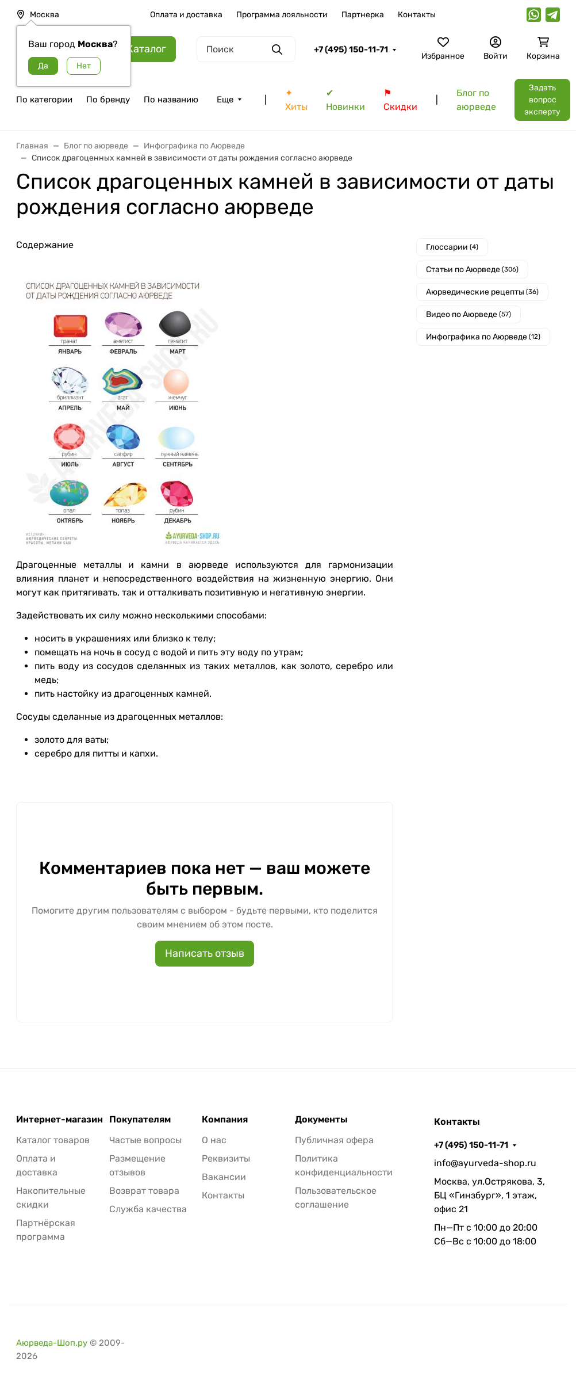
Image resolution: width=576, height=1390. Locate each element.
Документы (321, 1119)
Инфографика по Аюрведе (483, 337)
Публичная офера (334, 1140)
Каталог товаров (53, 1140)
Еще (225, 99)
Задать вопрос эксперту (542, 100)
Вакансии (224, 1176)
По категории (44, 99)
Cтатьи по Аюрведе (472, 269)
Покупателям (140, 1119)
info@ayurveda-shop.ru (485, 1163)
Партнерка (362, 15)
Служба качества (148, 1209)
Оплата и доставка (186, 15)
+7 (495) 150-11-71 (351, 49)
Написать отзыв (204, 953)
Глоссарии (452, 247)
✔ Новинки (345, 99)
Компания (225, 1119)
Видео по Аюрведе (468, 314)
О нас (214, 1140)
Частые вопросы (145, 1140)
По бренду (108, 99)
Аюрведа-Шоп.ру (51, 1343)
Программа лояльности (282, 15)
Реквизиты (226, 1158)
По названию (171, 99)
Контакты (417, 15)
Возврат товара (144, 1190)
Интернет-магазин (59, 1119)
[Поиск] (246, 49)
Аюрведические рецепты (482, 292)
